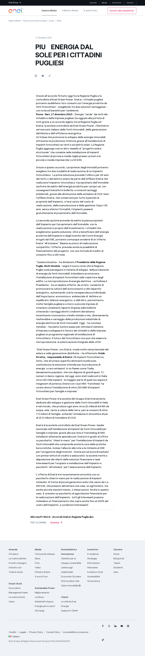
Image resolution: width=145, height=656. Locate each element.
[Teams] (124, 563)
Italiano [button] (14, 636)
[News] (46, 558)
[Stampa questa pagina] (36, 76)
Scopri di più (15, 583)
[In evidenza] (98, 554)
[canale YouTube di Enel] (122, 626)
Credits (12, 632)
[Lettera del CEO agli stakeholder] (72, 569)
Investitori (116, 3)
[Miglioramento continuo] (46, 594)
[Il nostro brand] (46, 572)
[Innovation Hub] (72, 581)
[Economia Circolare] (72, 576)
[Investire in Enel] (98, 572)
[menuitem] (103, 626)
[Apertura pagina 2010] (59, 21)
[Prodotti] (20, 558)
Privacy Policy (36, 632)
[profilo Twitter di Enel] (109, 626)
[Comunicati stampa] (46, 554)
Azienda (93, 3)
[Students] (124, 567)
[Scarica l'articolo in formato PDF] (56, 523)
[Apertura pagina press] (51, 21)
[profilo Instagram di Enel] (128, 626)
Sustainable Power (45, 588)
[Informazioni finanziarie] (98, 565)
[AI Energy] (46, 610)
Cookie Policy (53, 632)
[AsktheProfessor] (46, 601)
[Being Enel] (124, 558)
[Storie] (20, 572)
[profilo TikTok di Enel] (103, 640)
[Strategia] (98, 558)
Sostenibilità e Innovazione (69, 551)
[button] (14, 3)
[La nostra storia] (20, 597)
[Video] (46, 567)
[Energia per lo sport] (46, 606)
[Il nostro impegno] (20, 563)
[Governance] (98, 581)
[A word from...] (46, 576)
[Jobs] (124, 572)
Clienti (64, 597)
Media (104, 3)
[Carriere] (124, 554)
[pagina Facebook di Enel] (103, 626)
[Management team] (20, 592)
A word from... (91, 10)
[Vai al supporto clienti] (72, 610)
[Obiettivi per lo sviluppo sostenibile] (72, 560)
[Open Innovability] (72, 585)
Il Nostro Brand (70, 10)
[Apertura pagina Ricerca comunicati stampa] (35, 21)
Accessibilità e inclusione (75, 632)
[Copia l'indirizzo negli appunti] (50, 76)
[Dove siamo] (20, 588)
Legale (22, 632)
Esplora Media (49, 12)
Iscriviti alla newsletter (122, 10)
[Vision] (20, 601)
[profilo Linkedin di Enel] (115, 626)
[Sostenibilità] (98, 576)
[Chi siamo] (20, 554)
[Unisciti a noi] (20, 567)
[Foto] (46, 563)
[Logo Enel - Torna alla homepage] (16, 10)
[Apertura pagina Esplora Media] (15, 21)
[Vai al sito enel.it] (72, 603)
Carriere (130, 3)
